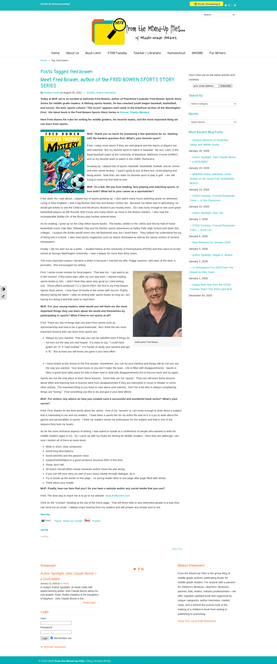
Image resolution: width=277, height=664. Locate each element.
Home (43, 60)
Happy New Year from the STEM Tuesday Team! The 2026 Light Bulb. (211, 287)
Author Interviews (106, 92)
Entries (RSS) (103, 660)
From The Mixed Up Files (138, 31)
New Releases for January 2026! (211, 242)
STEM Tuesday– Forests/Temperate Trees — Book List (212, 227)
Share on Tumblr (72, 520)
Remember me (61, 638)
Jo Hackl (64, 583)
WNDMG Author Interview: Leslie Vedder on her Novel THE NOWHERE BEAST (212, 179)
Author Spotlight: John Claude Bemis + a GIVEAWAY (213, 159)
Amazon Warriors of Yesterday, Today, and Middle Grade (209, 142)
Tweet (57, 520)
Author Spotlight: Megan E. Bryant (212, 254)
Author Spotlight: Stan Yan (207, 212)
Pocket (96, 520)
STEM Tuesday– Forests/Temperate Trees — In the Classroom (212, 198)
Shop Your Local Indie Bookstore (197, 620)
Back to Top (177, 549)
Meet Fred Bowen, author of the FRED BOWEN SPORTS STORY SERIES (107, 83)
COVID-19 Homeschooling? (55, 4)
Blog (89, 660)
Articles (91, 92)
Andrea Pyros (51, 92)
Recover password (55, 646)
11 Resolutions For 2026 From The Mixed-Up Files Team (211, 270)
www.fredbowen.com (117, 495)
